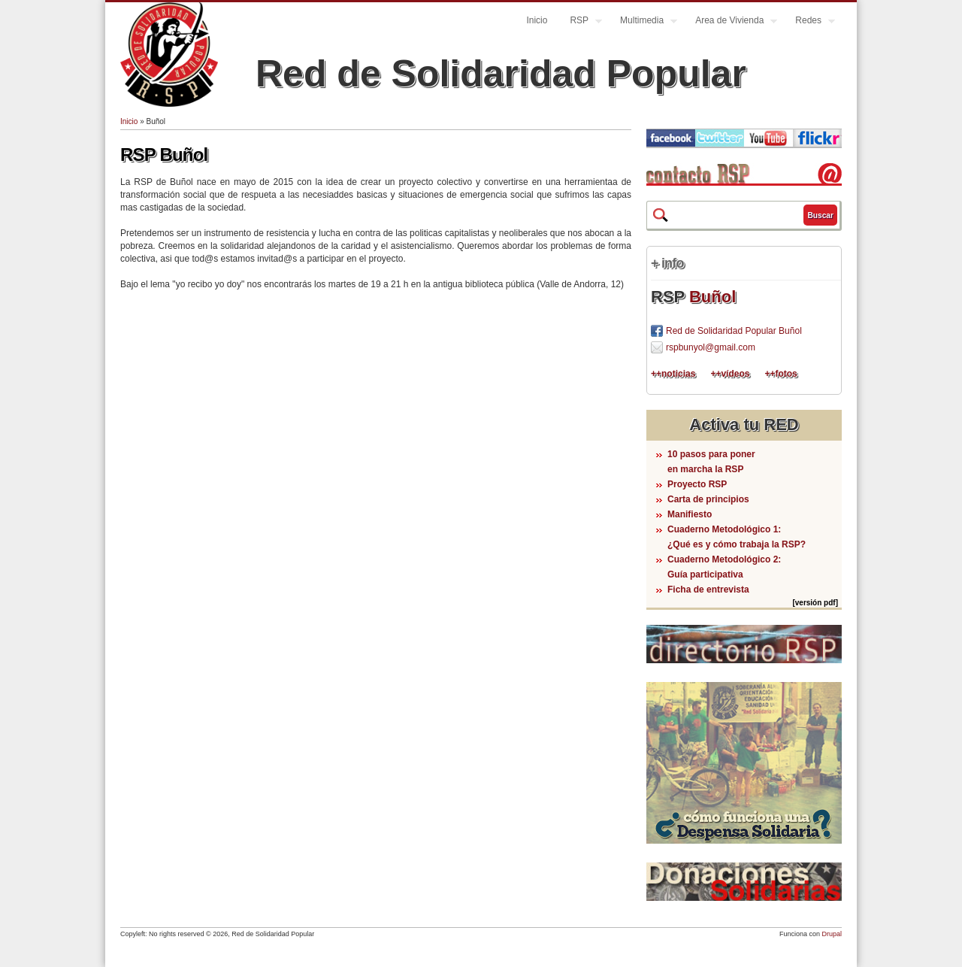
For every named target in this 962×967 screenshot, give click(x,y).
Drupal (831, 934)
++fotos (780, 373)
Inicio (536, 20)
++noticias (673, 373)
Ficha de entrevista (708, 589)
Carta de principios (708, 499)
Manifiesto (689, 514)
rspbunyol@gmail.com (710, 347)
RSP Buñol (163, 154)
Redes (809, 22)
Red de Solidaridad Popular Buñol (734, 331)
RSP (580, 22)
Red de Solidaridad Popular (501, 74)
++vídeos (729, 373)
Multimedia (643, 22)
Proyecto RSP (697, 484)
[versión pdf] (815, 603)
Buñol (712, 296)
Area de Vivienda (730, 22)
